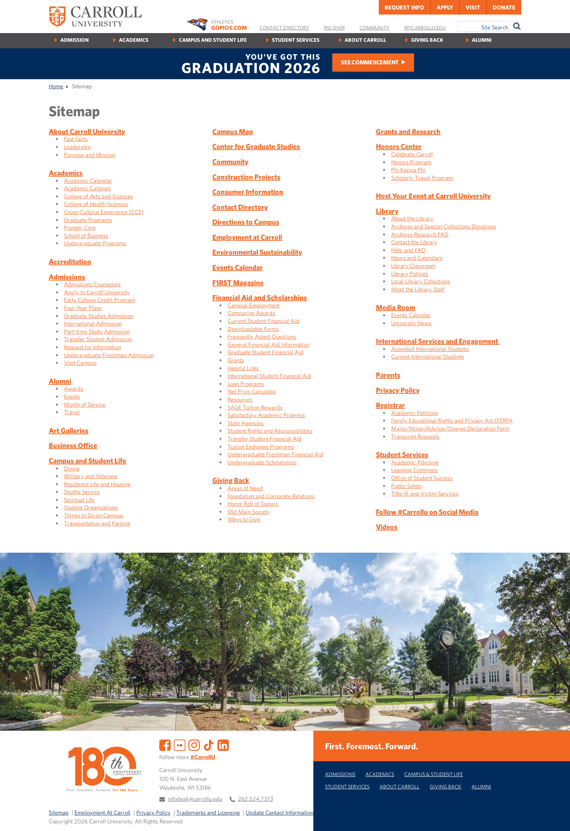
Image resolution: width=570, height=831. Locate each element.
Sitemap (59, 812)
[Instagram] (194, 744)
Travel (72, 412)
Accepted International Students (430, 349)
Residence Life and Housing (97, 484)
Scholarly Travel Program (422, 177)
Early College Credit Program (99, 300)
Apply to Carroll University (97, 292)
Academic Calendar (88, 180)
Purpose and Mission (89, 155)
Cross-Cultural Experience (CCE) (104, 212)
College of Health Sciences (96, 204)
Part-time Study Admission (97, 331)
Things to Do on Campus (93, 515)
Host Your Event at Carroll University (433, 195)
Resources (240, 399)
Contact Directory (284, 28)
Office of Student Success (422, 478)
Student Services (296, 40)
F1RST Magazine (238, 282)
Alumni (481, 40)
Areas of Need (245, 488)
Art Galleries (68, 430)
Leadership (77, 147)
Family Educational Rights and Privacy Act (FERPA (452, 420)
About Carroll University (87, 131)
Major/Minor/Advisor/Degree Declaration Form (450, 428)
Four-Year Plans (83, 307)
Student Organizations (91, 507)
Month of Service (84, 404)
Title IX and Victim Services (424, 493)
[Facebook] (165, 744)
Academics (133, 40)
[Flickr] (179, 744)
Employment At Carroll (103, 812)
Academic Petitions (414, 413)
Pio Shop (334, 28)
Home (56, 86)
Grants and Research (408, 131)
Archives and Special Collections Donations (443, 226)
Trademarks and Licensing (208, 812)
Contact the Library (414, 242)
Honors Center (399, 146)
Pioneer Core (80, 227)
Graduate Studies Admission (98, 315)
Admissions (67, 277)
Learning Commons (414, 470)
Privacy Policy (398, 390)
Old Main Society (249, 511)
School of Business (86, 235)
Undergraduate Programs (95, 243)
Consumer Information (247, 191)
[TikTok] (208, 744)
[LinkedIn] (223, 744)
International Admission (93, 323)
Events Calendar (237, 267)
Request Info (404, 7)
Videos (386, 527)
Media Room (395, 307)
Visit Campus (80, 362)
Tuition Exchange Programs (261, 446)
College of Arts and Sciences (98, 196)
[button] (556, 817)
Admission (74, 40)
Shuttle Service (82, 491)
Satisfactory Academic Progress (266, 415)
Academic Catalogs (87, 188)
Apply (445, 7)
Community (375, 28)
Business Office (73, 445)
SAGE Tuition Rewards (255, 407)
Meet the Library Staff (418, 289)
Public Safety (406, 486)
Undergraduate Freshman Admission (109, 355)
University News (411, 323)
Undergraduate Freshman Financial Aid (275, 454)
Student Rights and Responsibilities (270, 430)
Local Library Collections (420, 281)
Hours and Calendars (416, 257)
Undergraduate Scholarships (262, 462)
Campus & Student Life (433, 774)
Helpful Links (243, 368)
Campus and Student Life (213, 40)
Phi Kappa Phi (408, 169)
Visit (473, 7)
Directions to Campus (245, 222)
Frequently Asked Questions (262, 336)
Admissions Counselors (92, 284)
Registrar (390, 405)
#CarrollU (202, 757)
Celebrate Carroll (412, 154)
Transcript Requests (415, 436)
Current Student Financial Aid (263, 321)
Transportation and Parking (97, 523)
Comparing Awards (251, 313)
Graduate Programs (88, 220)
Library (387, 211)
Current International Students (427, 356)
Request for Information (92, 347)
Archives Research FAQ (420, 234)
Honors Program (411, 162)
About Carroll (365, 40)
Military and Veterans (90, 476)
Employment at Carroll (247, 237)
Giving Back (427, 40)
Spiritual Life (79, 499)
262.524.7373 (255, 798)
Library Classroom (413, 265)
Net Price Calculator (252, 391)
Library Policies (409, 273)
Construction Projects (246, 177)
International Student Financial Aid (269, 375)
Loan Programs (246, 383)
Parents (388, 375)
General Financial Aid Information (268, 344)
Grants (236, 360)
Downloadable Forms (253, 329)
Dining (72, 468)
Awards (73, 388)
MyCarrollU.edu (425, 28)
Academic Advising (414, 462)
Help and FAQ (408, 250)
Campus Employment (254, 305)
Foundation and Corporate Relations (271, 496)
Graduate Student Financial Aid (266, 352)
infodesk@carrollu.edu (195, 798)
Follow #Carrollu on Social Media (427, 512)
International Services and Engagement (437, 341)
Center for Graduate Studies (256, 146)
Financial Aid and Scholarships (259, 297)
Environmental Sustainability (257, 252)
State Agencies (246, 423)
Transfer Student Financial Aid (264, 438)
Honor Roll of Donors (253, 503)
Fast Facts (76, 139)
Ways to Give (244, 519)
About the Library (412, 218)
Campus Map (232, 131)
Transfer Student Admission (98, 339)
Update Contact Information (279, 812)
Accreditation (70, 261)
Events (72, 396)
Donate (504, 7)
